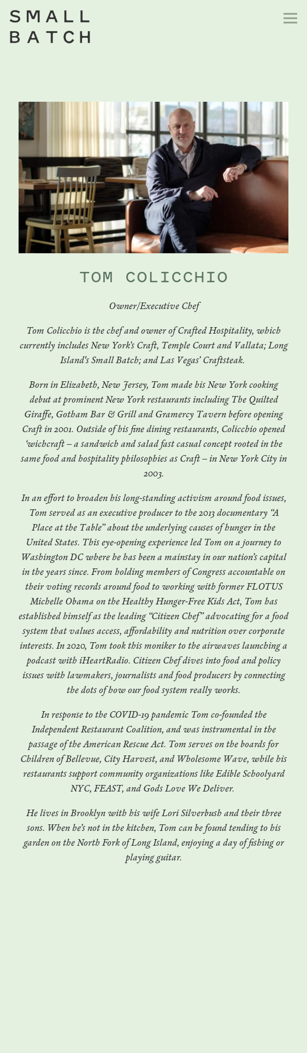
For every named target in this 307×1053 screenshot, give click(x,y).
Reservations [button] (153, 1018)
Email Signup (153, 1041)
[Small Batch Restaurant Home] (94, 26)
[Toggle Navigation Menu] (290, 18)
